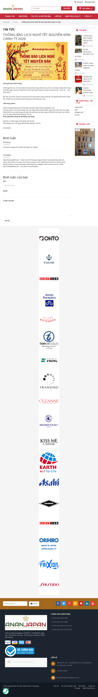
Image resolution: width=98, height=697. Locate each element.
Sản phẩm (81, 686)
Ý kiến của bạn (8, 201)
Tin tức (15, 22)
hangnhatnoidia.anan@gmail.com (67, 678)
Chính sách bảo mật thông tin (62, 629)
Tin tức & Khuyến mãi (68, 686)
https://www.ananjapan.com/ (45, 108)
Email (5, 191)
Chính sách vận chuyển (60, 622)
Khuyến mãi (79, 112)
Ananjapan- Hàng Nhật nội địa (23, 662)
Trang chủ (6, 22)
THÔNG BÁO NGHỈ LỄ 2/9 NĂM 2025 (87, 79)
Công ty (77, 688)
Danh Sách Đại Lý (89, 688)
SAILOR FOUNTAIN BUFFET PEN (88, 90)
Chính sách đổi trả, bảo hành (62, 626)
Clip (76, 110)
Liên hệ (56, 686)
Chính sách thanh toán (60, 618)
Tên (4, 181)
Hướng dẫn (79, 107)
